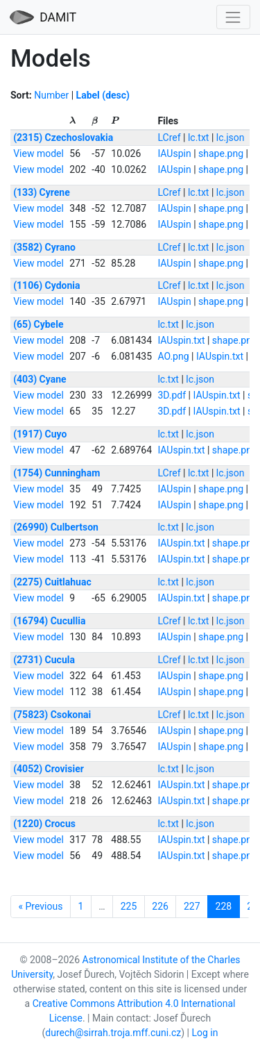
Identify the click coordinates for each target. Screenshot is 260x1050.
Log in (204, 1032)
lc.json (230, 137)
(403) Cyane (39, 379)
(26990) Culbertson (55, 527)
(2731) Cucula (44, 659)
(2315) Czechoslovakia (63, 137)
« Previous (41, 906)
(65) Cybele (38, 324)
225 (129, 906)
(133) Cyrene (41, 192)
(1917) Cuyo (40, 434)
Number (51, 95)
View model (38, 153)
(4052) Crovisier (48, 768)
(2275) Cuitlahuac (52, 582)
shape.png (220, 153)
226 (160, 906)
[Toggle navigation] (233, 17)
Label (88, 95)
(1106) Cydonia (46, 285)
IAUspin (174, 153)
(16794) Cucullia (49, 620)
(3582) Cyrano (44, 247)
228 (224, 906)
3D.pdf (171, 395)
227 (192, 906)
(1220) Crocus (44, 823)
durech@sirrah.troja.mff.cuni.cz (113, 1032)
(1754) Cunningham (56, 472)
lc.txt (198, 137)
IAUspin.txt (181, 340)
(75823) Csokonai (52, 714)
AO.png (173, 356)
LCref (168, 137)
